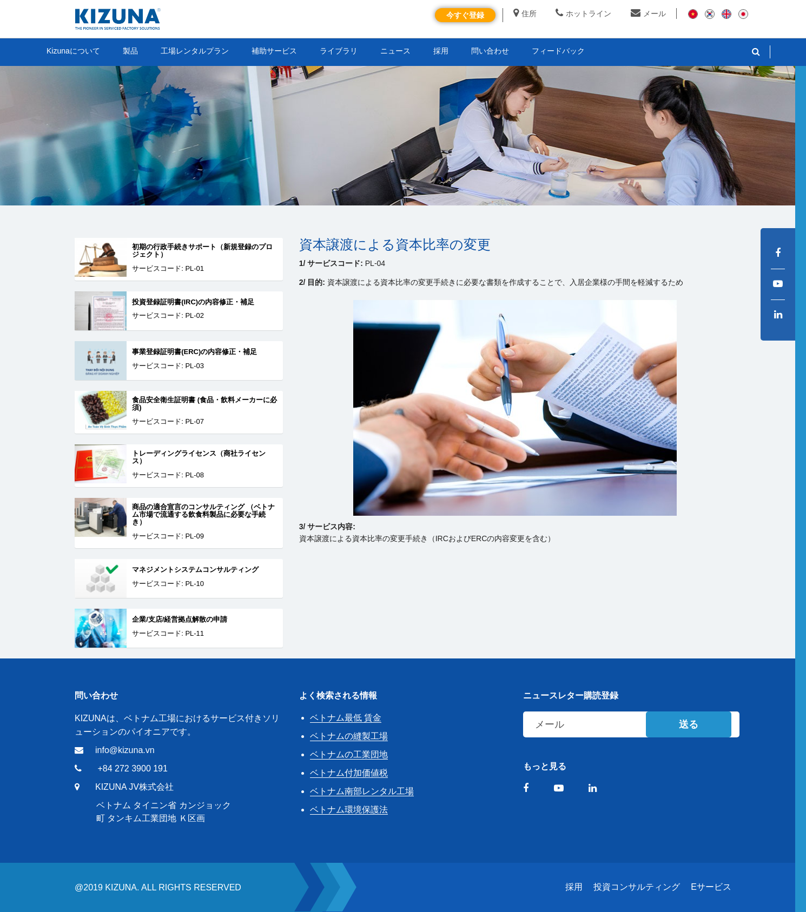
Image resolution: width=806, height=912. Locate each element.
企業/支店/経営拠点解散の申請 (179, 619)
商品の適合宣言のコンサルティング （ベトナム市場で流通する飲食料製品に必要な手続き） (203, 515)
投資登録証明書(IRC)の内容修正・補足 (193, 302)
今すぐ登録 (465, 15)
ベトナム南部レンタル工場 (362, 791)
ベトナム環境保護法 (349, 809)
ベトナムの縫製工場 (349, 736)
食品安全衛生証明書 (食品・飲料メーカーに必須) (204, 403)
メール (648, 13)
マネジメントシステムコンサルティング (195, 570)
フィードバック (558, 50)
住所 (525, 13)
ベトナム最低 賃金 (345, 717)
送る (688, 724)
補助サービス (274, 50)
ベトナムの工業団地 (349, 754)
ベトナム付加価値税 (349, 772)
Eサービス (711, 886)
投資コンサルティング (636, 886)
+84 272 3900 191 (132, 768)
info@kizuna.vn (125, 750)
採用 (574, 886)
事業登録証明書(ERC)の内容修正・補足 (194, 352)
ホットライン (583, 13)
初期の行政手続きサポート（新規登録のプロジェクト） (202, 250)
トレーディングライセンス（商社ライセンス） (199, 457)
